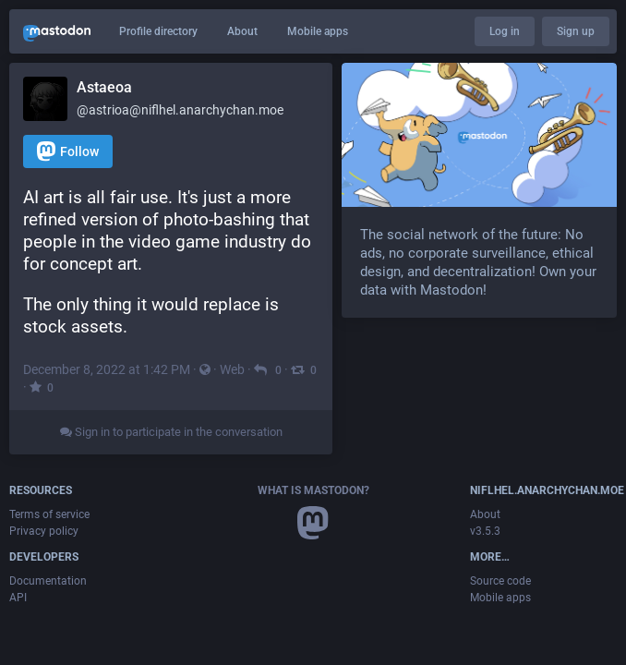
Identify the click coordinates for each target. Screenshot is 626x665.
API (18, 597)
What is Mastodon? (313, 490)
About (242, 31)
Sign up (576, 31)
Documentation (48, 580)
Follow (68, 151)
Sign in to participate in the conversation (171, 432)
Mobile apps (317, 31)
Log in (504, 31)
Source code (500, 580)
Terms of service (49, 514)
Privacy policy (43, 531)
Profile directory (158, 31)
